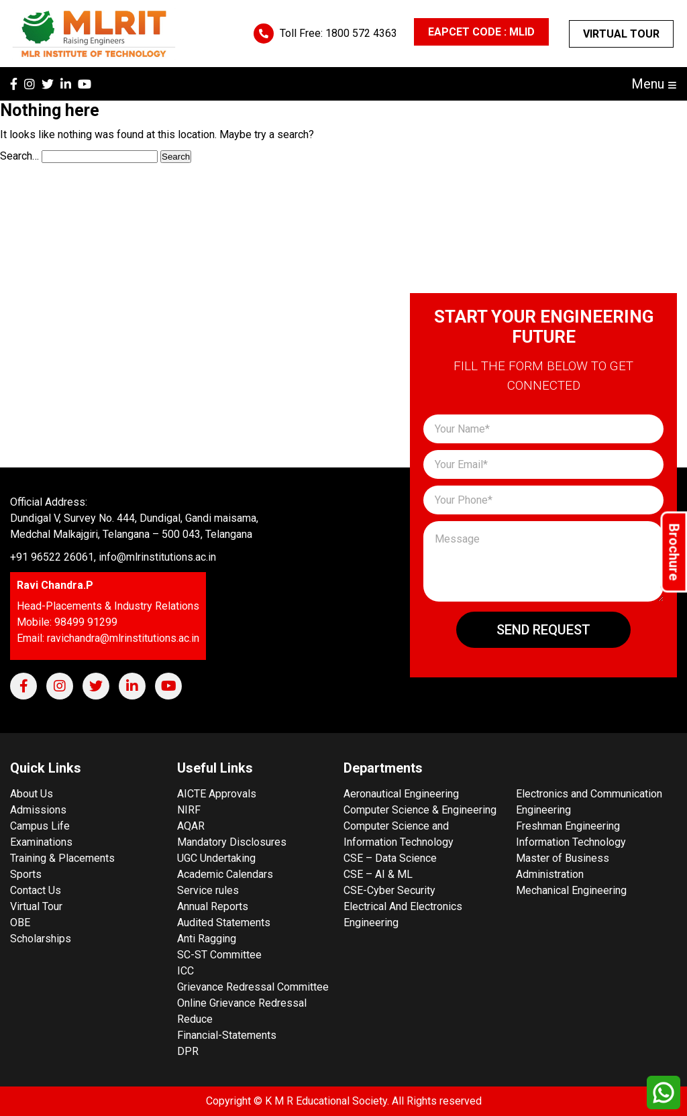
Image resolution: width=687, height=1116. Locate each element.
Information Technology (571, 842)
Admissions (38, 809)
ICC (185, 970)
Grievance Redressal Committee (253, 987)
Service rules (208, 890)
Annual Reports (212, 906)
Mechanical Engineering (571, 890)
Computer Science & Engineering (420, 809)
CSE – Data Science (390, 858)
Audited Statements (223, 922)
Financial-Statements (226, 1035)
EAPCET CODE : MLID (481, 31)
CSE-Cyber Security (389, 890)
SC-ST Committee (219, 954)
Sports (26, 874)
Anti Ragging (206, 938)
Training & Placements (62, 858)
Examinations (41, 842)
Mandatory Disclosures (231, 842)
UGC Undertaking (216, 858)
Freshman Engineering (568, 826)
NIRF (189, 809)
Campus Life (40, 826)
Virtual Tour (621, 33)
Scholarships (40, 938)
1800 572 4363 (361, 33)
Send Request (543, 630)
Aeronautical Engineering (401, 793)
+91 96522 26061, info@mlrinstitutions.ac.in (113, 557)
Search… (19, 156)
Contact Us (35, 890)
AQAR (191, 826)
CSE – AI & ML (378, 874)
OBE (20, 922)
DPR (188, 1051)
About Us (31, 793)
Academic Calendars (225, 874)
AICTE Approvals (216, 793)
